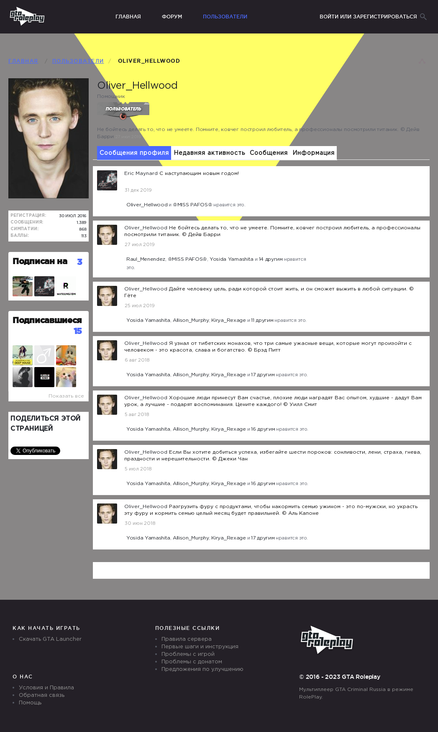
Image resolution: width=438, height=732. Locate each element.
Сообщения (269, 153)
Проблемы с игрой (188, 654)
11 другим (262, 320)
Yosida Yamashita (232, 259)
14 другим (271, 259)
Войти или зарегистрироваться (368, 16)
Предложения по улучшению (202, 669)
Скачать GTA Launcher (50, 639)
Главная (128, 16)
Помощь (30, 703)
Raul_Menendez (145, 259)
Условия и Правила (46, 688)
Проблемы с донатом (191, 662)
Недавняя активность (209, 153)
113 (84, 236)
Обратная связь (41, 695)
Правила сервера (186, 639)
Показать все (66, 396)
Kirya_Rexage (228, 320)
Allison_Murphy (191, 320)
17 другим (262, 374)
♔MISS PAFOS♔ (192, 205)
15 (78, 331)
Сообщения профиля (134, 153)
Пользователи (225, 16)
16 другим (263, 429)
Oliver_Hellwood (147, 205)
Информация (313, 153)
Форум (172, 16)
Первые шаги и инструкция (199, 647)
